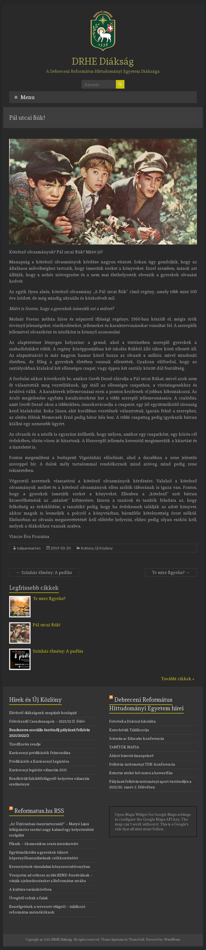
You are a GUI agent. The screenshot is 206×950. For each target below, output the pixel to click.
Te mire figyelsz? (171, 572)
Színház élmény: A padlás (44, 572)
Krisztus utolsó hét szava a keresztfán (141, 773)
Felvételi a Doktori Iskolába (132, 721)
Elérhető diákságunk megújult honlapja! (43, 713)
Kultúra (87, 548)
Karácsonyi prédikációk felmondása (39, 753)
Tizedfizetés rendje (25, 744)
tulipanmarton (29, 548)
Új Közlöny (104, 548)
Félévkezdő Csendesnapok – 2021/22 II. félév (47, 721)
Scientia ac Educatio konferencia (136, 738)
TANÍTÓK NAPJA (124, 747)
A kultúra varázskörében (30, 889)
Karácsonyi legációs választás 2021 (38, 770)
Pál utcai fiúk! (46, 624)
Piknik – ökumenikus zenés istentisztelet (43, 844)
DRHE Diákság (103, 61)
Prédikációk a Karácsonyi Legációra (39, 761)
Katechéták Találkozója (129, 730)
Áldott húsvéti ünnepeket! (131, 756)
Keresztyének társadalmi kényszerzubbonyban (49, 866)
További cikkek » (177, 678)
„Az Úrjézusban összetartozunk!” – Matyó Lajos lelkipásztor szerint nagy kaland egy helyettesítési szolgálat (51, 829)
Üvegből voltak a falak (28, 898)
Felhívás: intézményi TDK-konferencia (142, 764)
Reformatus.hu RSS (39, 810)
